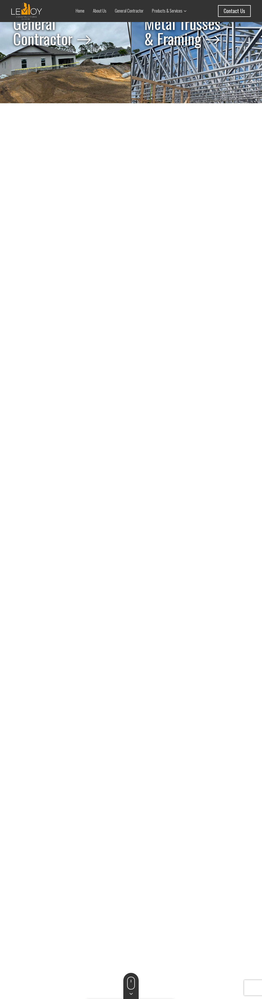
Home (80, 10)
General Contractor (129, 10)
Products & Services (167, 10)
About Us (99, 10)
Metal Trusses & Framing (182, 45)
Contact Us (234, 11)
